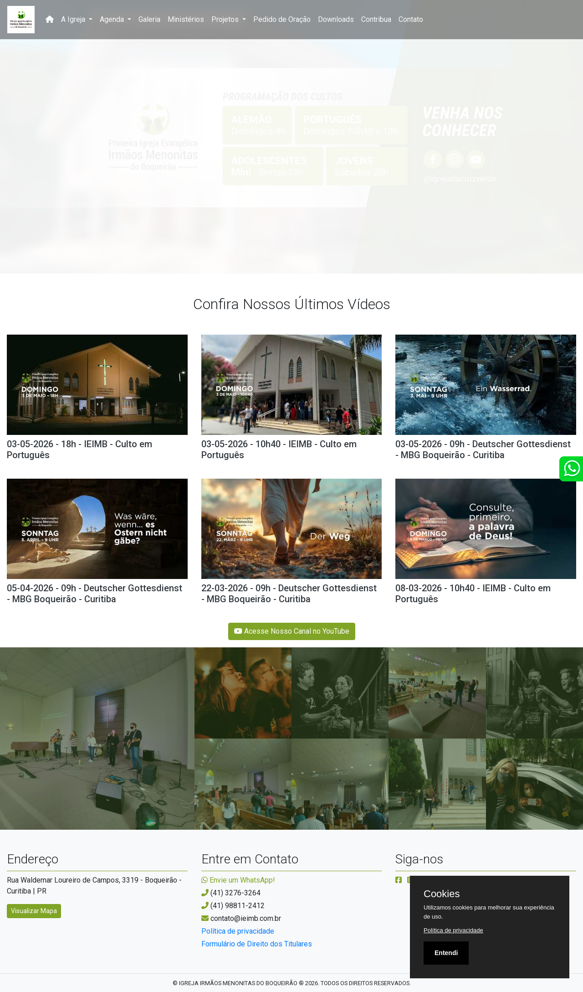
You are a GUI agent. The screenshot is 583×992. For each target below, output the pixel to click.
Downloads (336, 19)
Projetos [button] (225, 19)
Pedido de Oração (282, 19)
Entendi (446, 952)
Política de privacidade (237, 931)
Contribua (376, 19)
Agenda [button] (113, 19)
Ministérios (186, 19)
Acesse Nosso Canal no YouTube (291, 631)
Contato (411, 19)
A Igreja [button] (74, 19)
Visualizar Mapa (34, 910)
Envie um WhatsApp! (238, 880)
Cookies (442, 894)
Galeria (149, 19)
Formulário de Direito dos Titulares (256, 944)
